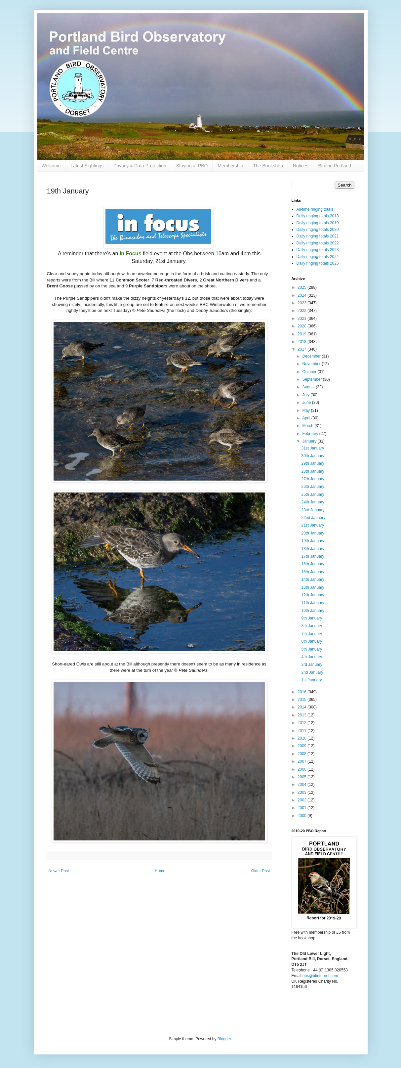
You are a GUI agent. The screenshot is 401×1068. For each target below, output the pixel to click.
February (310, 433)
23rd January (312, 510)
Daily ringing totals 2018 (318, 216)
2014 (302, 707)
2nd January (312, 672)
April (306, 418)
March (308, 425)
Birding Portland (334, 165)
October (309, 371)
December (312, 356)
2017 (302, 349)
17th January (312, 556)
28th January (312, 471)
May (306, 410)
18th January (312, 548)
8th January (311, 625)
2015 (302, 699)
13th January (312, 587)
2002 (302, 800)
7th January (311, 633)
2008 (302, 753)
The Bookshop (268, 165)
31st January (312, 448)
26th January (312, 486)
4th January (311, 657)
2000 (302, 815)
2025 (302, 287)
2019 (302, 334)
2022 (302, 310)
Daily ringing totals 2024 (318, 256)
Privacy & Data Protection (139, 165)
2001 (302, 807)
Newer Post (59, 871)
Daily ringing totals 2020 (318, 229)
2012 (302, 722)
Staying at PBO (192, 165)
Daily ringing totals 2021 (318, 236)
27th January (312, 479)
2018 (302, 341)
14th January (312, 579)
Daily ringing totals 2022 (318, 243)
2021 (302, 318)
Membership (230, 165)
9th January (311, 618)
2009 (302, 746)
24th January (312, 502)
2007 (302, 761)
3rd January (311, 664)
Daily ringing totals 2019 (318, 223)
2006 (302, 769)
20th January (312, 533)
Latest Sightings (87, 165)
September (312, 379)
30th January (312, 455)
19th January (312, 540)
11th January (312, 602)
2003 (302, 792)
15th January (312, 572)
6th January (311, 641)
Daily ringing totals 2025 (318, 263)
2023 (302, 303)
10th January (312, 610)
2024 (302, 295)
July (306, 395)
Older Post (260, 871)
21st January (312, 525)
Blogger (224, 1039)
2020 (302, 326)
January (309, 441)
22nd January (313, 517)
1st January (311, 680)
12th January (312, 595)
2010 (302, 738)
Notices (300, 165)
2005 (302, 777)
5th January (311, 649)
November (312, 364)
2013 (302, 715)
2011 (302, 730)
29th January (312, 463)
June (307, 402)
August (309, 387)
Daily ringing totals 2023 (318, 249)
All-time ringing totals (315, 209)
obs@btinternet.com (320, 975)
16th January (312, 564)
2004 (302, 784)
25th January (312, 494)
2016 (302, 692)
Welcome (51, 165)
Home (160, 871)
